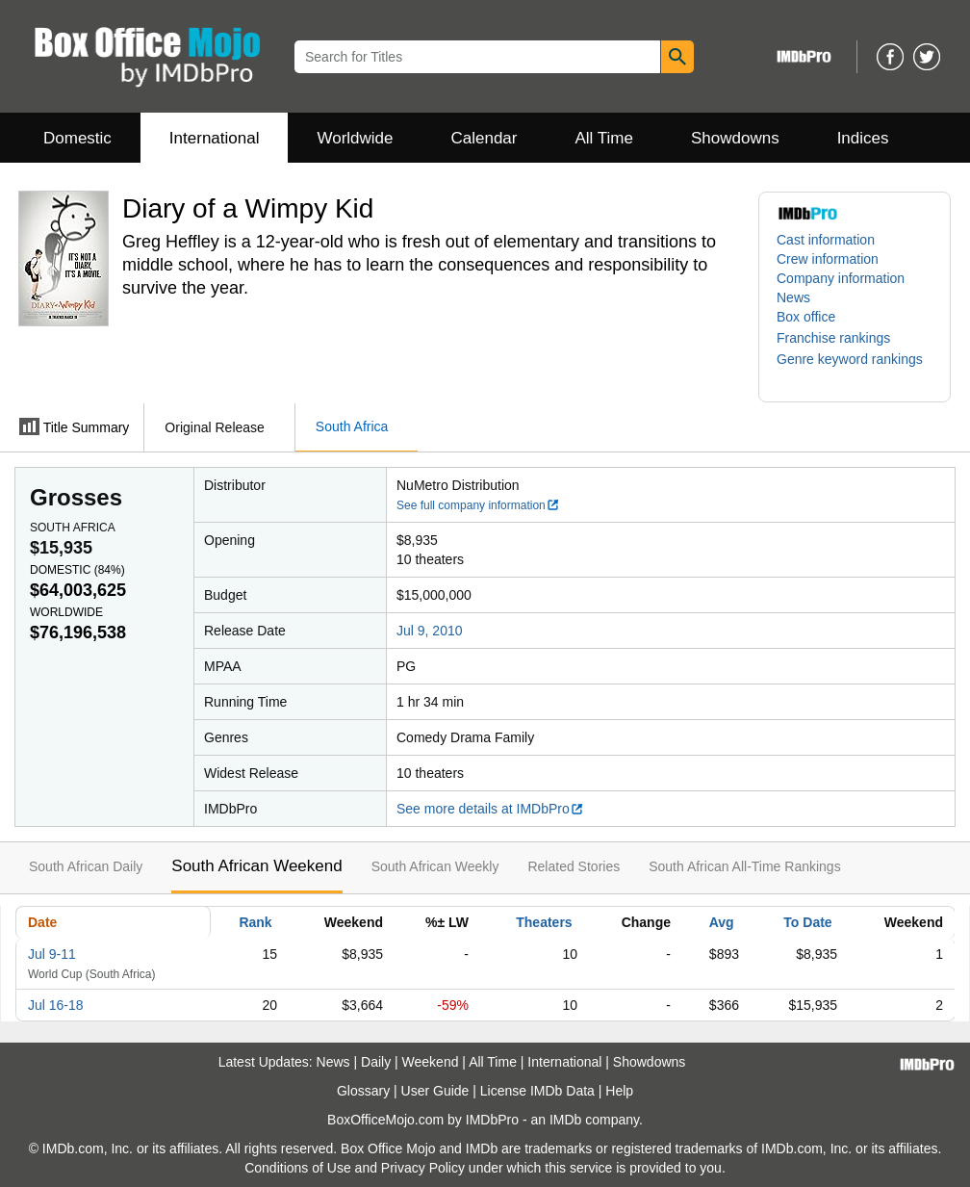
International (214, 138)
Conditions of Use (297, 1167)
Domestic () (77, 570)
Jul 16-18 (56, 1005)
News (793, 297)
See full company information (478, 505)
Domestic (77, 138)
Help (619, 1090)
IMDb (565, 1119)
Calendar (484, 138)
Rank (255, 922)
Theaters (544, 922)
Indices (863, 138)
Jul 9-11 (52, 954)
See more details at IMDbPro (490, 808)
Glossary (363, 1090)
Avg (721, 922)
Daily (376, 1062)
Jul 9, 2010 (429, 630)
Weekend (430, 1062)
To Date (807, 922)
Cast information (826, 239)
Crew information (828, 259)
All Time (604, 138)
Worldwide (355, 138)
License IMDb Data (537, 1090)
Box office (806, 316)
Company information (841, 278)
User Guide (435, 1090)
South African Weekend (256, 866)
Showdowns (735, 138)
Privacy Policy (423, 1167)
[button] (843, 337)
